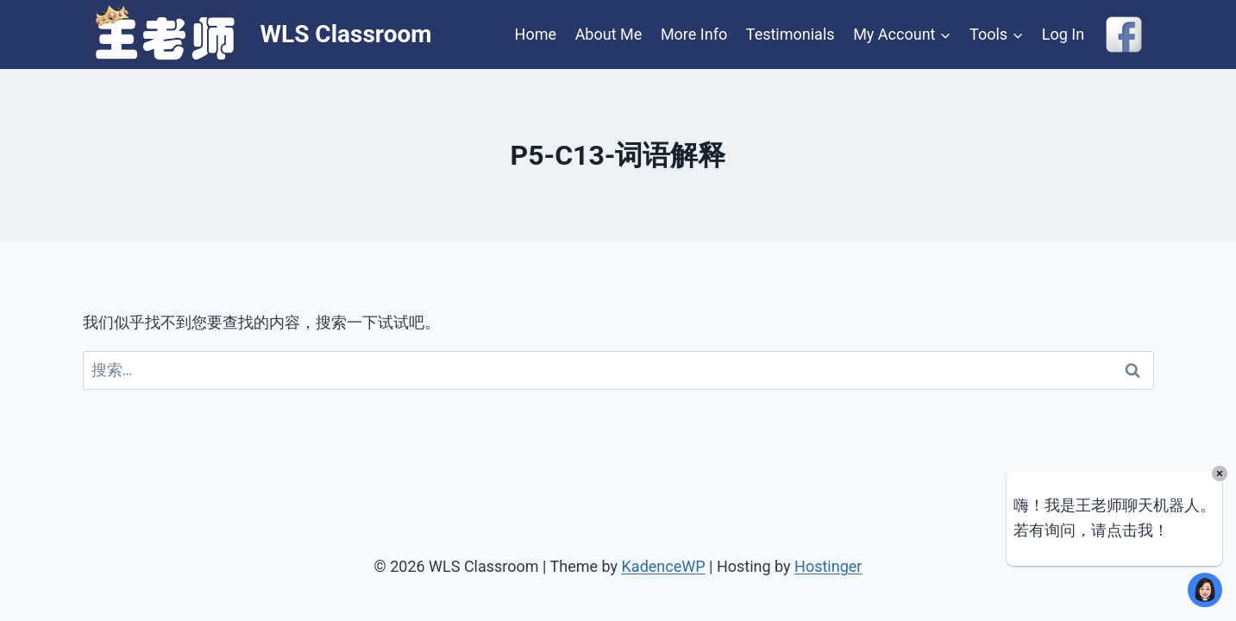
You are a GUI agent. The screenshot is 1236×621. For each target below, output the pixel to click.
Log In (1063, 34)
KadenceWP (664, 566)
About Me (609, 34)
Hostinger (828, 566)
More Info (694, 34)
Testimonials (790, 34)
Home (535, 34)
